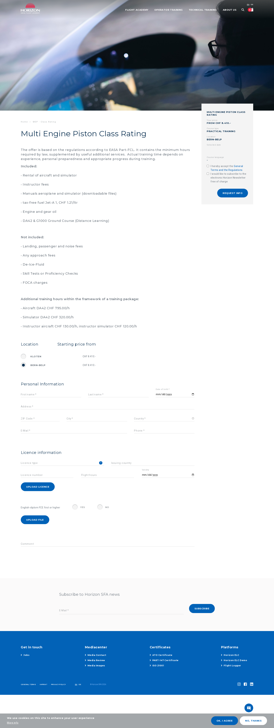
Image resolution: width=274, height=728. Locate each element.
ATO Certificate (162, 655)
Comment (27, 543)
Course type (213, 128)
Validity (145, 470)
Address (26, 406)
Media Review (96, 660)
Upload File (35, 519)
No (107, 507)
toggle (248, 708)
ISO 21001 (158, 665)
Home (24, 122)
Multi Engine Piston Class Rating (226, 113)
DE (252, 4)
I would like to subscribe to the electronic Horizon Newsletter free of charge (228, 177)
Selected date (214, 145)
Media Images (96, 665)
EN (248, 4)
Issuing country (121, 463)
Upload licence (37, 486)
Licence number (32, 475)
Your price (212, 120)
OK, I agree (225, 720)
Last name (95, 394)
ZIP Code (27, 418)
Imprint (43, 684)
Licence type (29, 463)
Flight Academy (136, 9)
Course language (215, 157)
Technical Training (203, 9)
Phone (138, 430)
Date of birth (162, 389)
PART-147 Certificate (165, 660)
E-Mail (24, 430)
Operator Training (168, 9)
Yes (82, 507)
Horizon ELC (231, 655)
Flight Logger (232, 665)
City (69, 418)
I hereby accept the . (227, 168)
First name (28, 394)
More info (13, 722)
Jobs (26, 655)
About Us (229, 9)
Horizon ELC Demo (235, 660)
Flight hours (89, 475)
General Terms (28, 684)
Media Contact (97, 655)
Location (211, 137)
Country (139, 418)
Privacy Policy (58, 684)
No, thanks (253, 720)
